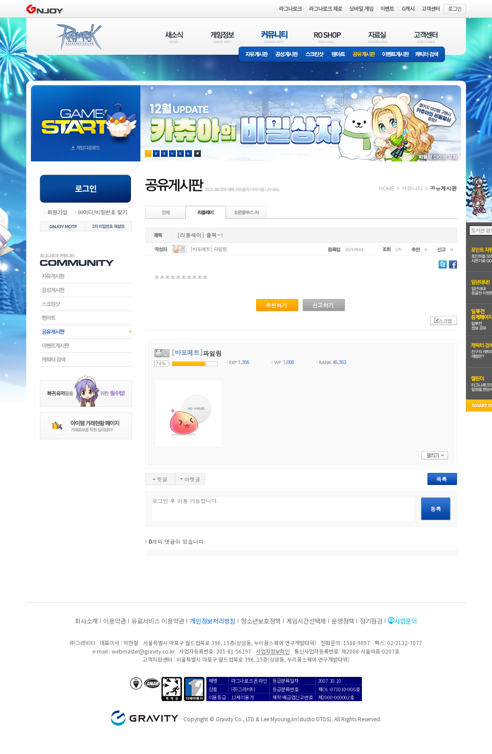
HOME (387, 188)
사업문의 (405, 620)
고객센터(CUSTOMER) (426, 37)
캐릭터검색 (86, 359)
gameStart (85, 115)
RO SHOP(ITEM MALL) (327, 37)
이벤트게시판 (396, 55)
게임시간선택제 (306, 620)
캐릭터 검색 (430, 55)
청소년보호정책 (261, 620)
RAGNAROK (78, 37)
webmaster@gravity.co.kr (143, 651)
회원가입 (57, 212)
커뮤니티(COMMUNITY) (274, 37)
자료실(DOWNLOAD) (377, 37)
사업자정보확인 (272, 651)
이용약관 (114, 620)
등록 (436, 508)
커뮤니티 (412, 188)
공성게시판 (287, 55)
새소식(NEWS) (174, 37)
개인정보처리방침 (212, 620)
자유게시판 (255, 55)
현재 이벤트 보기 (197, 153)
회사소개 (86, 620)
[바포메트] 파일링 (208, 249)
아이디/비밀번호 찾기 (102, 212)
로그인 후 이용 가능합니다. (283, 509)
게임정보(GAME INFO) (222, 37)
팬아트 (338, 55)
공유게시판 (364, 55)
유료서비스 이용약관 (157, 620)
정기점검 (371, 620)
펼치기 (434, 455)
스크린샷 (315, 55)
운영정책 (342, 620)
